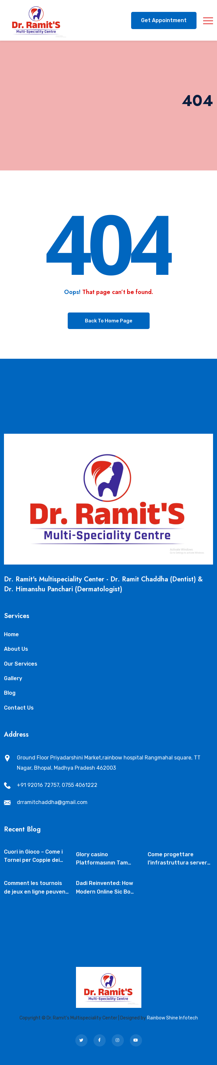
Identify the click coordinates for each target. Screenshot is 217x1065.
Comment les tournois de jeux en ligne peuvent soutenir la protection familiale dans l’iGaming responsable (36, 888)
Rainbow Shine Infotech (172, 1018)
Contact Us (19, 708)
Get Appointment (164, 20)
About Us (16, 649)
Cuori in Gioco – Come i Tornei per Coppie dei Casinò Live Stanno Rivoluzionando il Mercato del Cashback (33, 856)
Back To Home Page (108, 321)
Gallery (13, 678)
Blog (10, 693)
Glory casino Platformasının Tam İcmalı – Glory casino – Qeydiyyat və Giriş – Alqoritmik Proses (104, 859)
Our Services (20, 664)
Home (11, 634)
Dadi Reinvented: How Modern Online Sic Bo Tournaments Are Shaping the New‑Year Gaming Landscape (105, 888)
